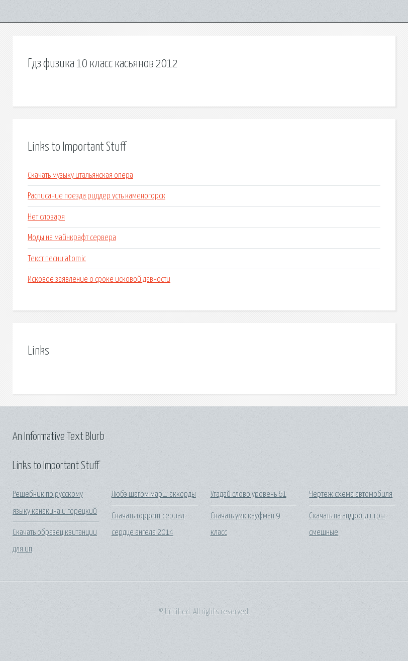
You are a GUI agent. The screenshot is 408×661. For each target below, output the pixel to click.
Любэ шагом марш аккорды (154, 494)
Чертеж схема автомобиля (350, 494)
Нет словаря (46, 217)
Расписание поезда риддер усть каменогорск (96, 196)
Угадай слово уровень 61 (248, 494)
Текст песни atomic (57, 259)
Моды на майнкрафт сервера (72, 238)
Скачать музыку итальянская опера (80, 175)
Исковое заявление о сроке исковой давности (99, 279)
